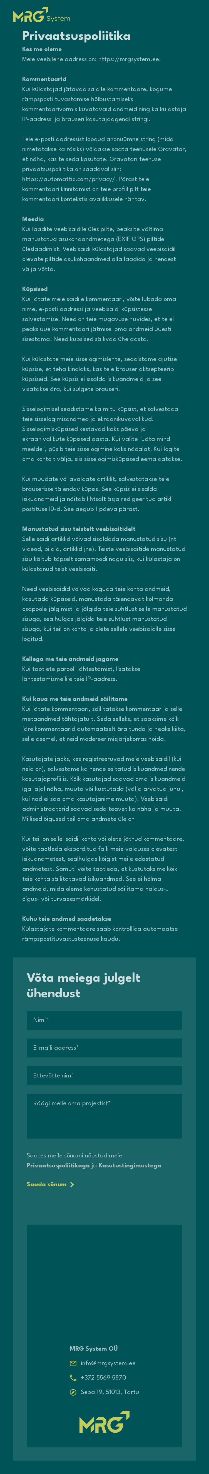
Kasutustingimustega (130, 1166)
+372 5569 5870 (103, 1378)
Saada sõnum (50, 1185)
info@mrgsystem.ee (108, 1363)
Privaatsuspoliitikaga (58, 1166)
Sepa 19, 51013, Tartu (110, 1392)
